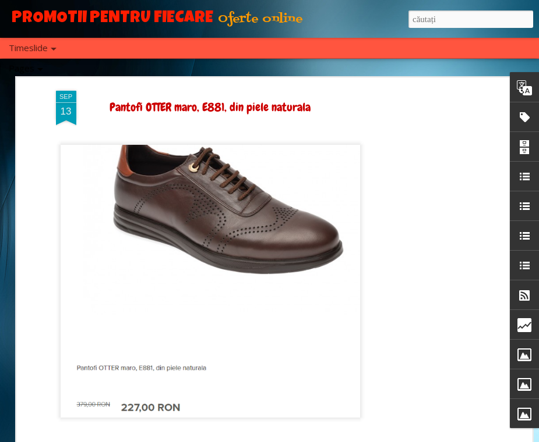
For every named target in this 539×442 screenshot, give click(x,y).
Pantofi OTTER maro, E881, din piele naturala (210, 107)
